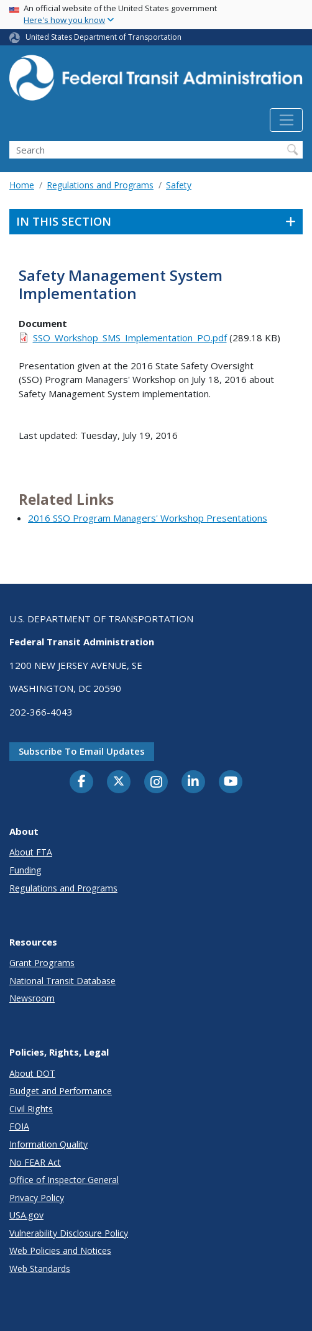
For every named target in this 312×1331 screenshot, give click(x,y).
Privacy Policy (36, 1198)
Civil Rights (31, 1109)
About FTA (30, 852)
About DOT (32, 1073)
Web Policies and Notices (60, 1250)
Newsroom (32, 998)
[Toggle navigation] (286, 120)
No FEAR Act (35, 1162)
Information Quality (48, 1144)
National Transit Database (62, 981)
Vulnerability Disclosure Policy (68, 1233)
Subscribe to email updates (82, 751)
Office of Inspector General (64, 1180)
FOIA (19, 1126)
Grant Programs (42, 963)
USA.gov (26, 1215)
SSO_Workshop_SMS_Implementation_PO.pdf (130, 337)
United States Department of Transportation (103, 37)
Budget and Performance (60, 1091)
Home (21, 185)
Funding (25, 870)
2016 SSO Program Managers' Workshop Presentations (147, 518)
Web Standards (39, 1268)
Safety (178, 185)
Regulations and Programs (100, 185)
